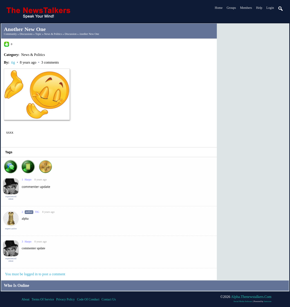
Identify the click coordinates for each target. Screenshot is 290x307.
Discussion (71, 34)
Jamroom (268, 301)
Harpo (28, 179)
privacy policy (65, 299)
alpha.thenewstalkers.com (251, 297)
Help (259, 8)
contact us (109, 299)
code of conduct (88, 299)
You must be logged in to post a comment (35, 274)
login (270, 8)
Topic (38, 34)
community (10, 34)
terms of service (43, 299)
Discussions (25, 34)
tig (13, 62)
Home (218, 8)
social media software (243, 301)
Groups (231, 8)
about (25, 299)
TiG (37, 211)
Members (246, 8)
